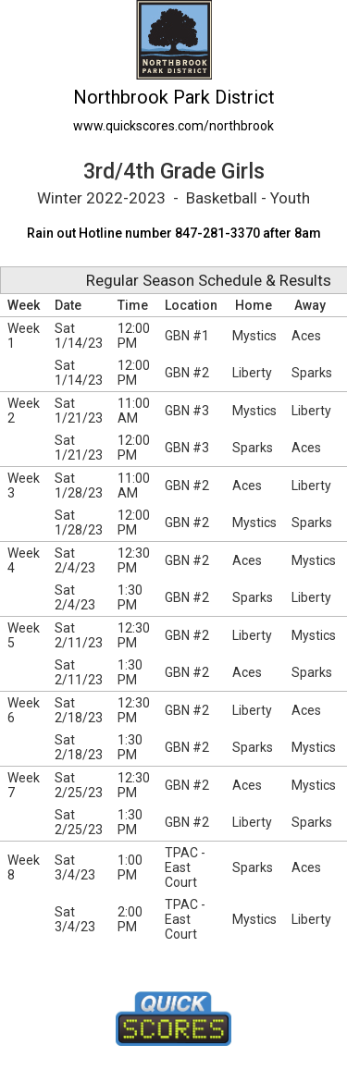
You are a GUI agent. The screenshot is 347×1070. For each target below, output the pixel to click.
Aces (306, 335)
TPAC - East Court (185, 867)
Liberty (252, 372)
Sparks (311, 372)
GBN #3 (187, 410)
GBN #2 (187, 372)
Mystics (254, 335)
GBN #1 (187, 335)
